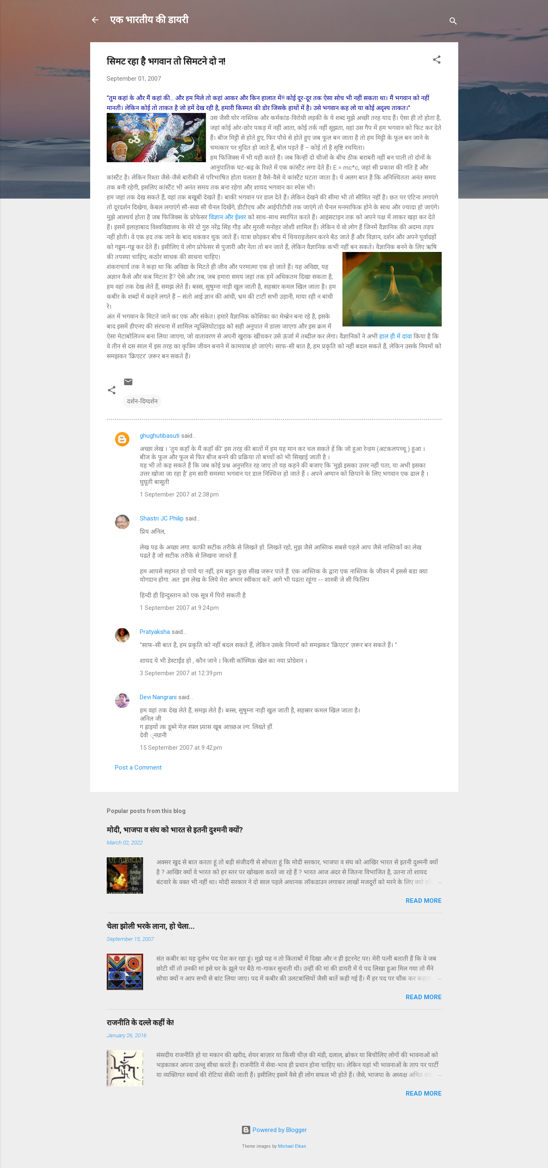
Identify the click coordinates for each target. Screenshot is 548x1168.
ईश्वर (241, 217)
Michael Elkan (292, 1146)
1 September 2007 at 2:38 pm (179, 494)
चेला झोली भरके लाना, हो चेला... (151, 926)
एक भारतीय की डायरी (149, 20)
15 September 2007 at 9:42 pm (181, 747)
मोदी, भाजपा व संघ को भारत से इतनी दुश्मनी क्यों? (175, 829)
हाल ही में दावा (396, 336)
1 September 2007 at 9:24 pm (179, 608)
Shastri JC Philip (162, 518)
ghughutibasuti (159, 435)
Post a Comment (138, 767)
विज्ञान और (222, 217)
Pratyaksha (155, 632)
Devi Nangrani (158, 697)
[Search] (453, 22)
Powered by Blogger (274, 1130)
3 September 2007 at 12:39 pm (181, 673)
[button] (437, 61)
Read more (424, 900)
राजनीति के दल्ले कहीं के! (140, 1022)
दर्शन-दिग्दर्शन (142, 401)
